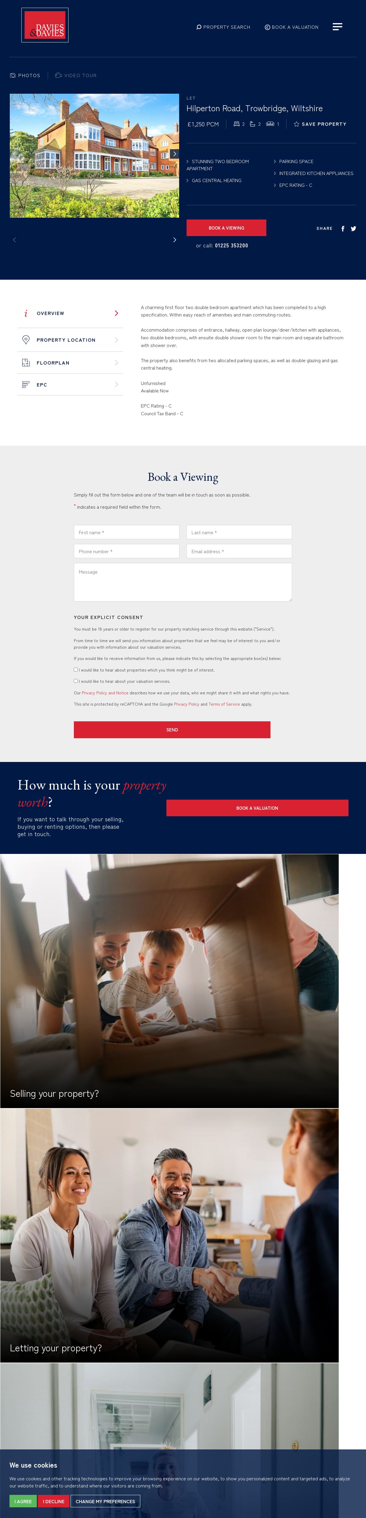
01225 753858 (201, 1396)
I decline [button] (53, 1501)
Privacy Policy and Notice (105, 693)
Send (109, 729)
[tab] (25, 75)
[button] (223, 32)
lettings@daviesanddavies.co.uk (315, 1404)
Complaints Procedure (52, 1413)
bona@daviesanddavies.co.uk (135, 1404)
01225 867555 (112, 1396)
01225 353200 (231, 245)
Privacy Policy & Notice (58, 1399)
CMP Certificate (54, 1406)
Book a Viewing (222, 228)
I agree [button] (23, 1501)
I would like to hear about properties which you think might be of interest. (144, 670)
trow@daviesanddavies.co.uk (223, 1404)
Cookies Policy (22, 1406)
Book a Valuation (313, 795)
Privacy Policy (186, 704)
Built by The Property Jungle (35, 1419)
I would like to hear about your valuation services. (122, 681)
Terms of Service (224, 704)
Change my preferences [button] (105, 1501)
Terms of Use (21, 1399)
